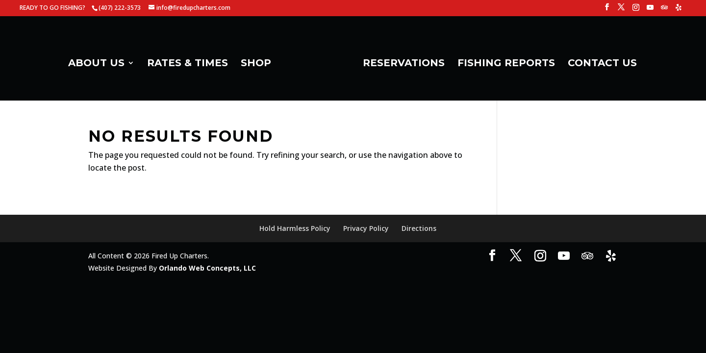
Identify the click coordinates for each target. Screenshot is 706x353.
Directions (419, 228)
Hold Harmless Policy (294, 228)
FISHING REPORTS (506, 64)
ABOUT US (96, 64)
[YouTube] (650, 10)
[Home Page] (316, 66)
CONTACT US (602, 64)
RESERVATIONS (404, 64)
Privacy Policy (366, 228)
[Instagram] (636, 10)
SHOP (256, 64)
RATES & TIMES (187, 64)
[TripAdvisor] (664, 10)
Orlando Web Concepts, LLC (207, 268)
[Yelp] (678, 10)
